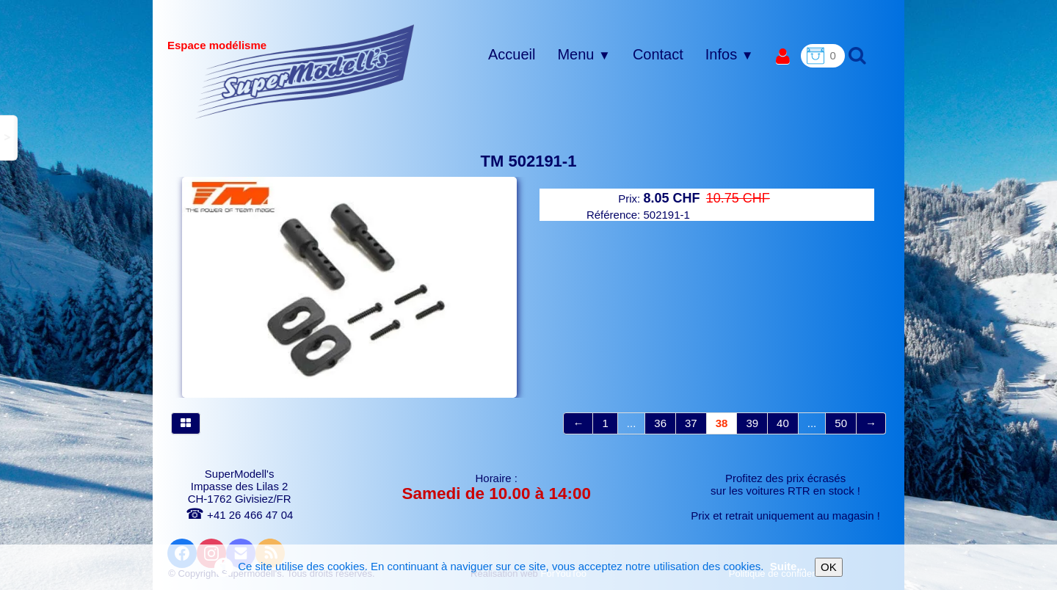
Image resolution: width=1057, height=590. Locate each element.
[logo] (305, 71)
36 (660, 423)
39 (752, 423)
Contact (658, 54)
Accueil (511, 54)
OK (829, 567)
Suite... (788, 566)
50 (841, 423)
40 (783, 423)
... (631, 423)
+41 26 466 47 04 (239, 515)
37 (691, 423)
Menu (583, 54)
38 (722, 423)
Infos (729, 54)
